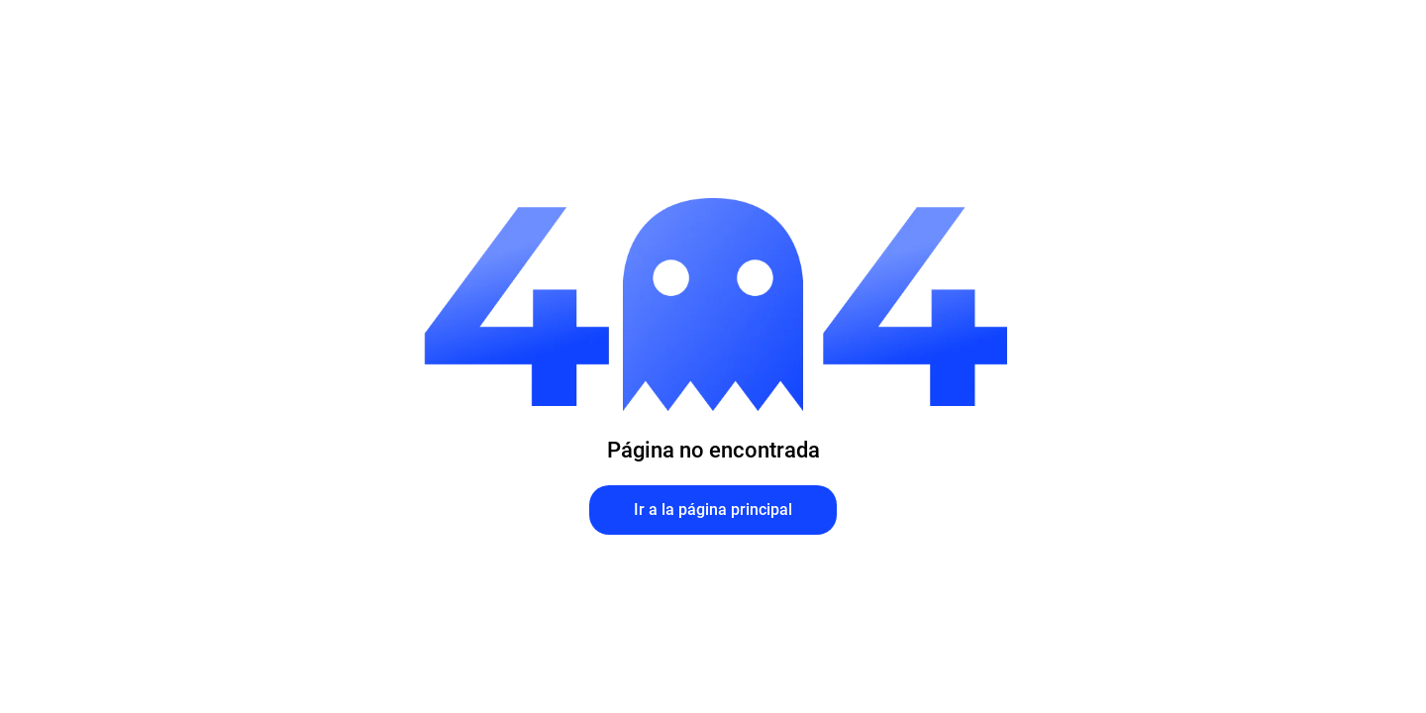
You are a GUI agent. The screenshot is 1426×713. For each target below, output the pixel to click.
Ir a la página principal (713, 509)
